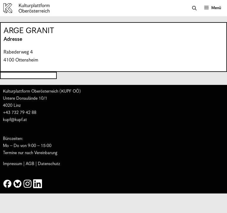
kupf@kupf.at (15, 119)
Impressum (12, 164)
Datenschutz (49, 164)
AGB (30, 164)
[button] (194, 8)
